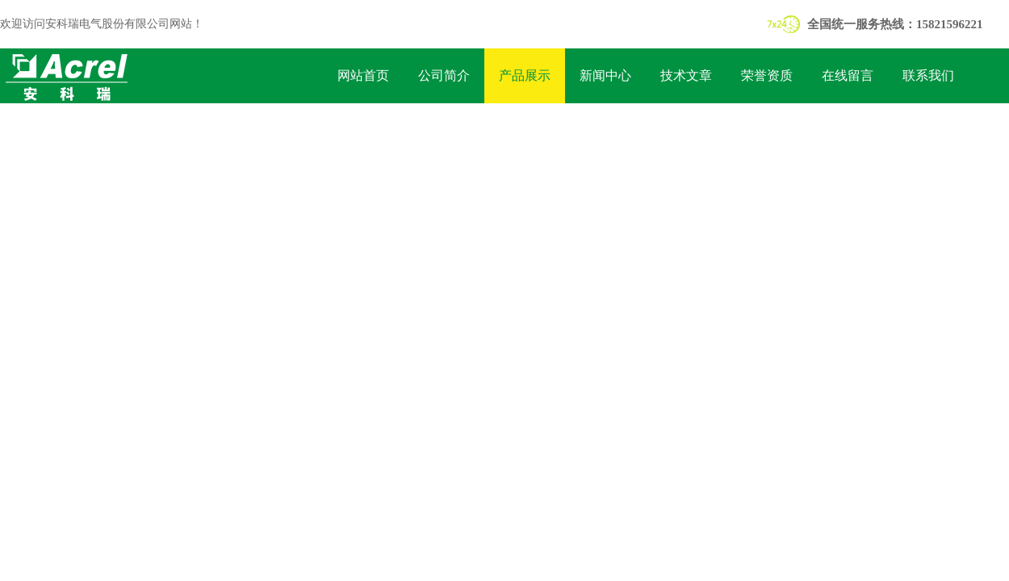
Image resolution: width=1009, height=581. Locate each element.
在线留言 (847, 75)
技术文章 (686, 75)
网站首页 (363, 75)
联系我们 (928, 75)
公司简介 (444, 75)
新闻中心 (605, 75)
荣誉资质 (767, 75)
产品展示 (525, 75)
